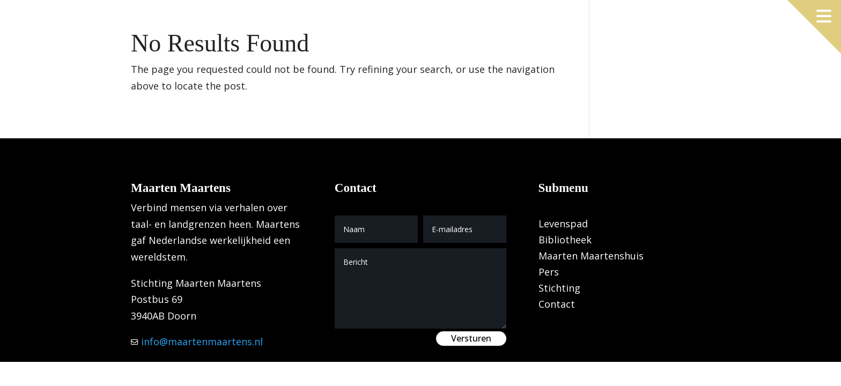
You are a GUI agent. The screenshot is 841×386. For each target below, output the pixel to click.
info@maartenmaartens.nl (200, 341)
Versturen (471, 338)
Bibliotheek (565, 241)
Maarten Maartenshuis (591, 257)
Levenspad (563, 225)
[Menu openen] (824, 16)
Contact (556, 305)
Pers (548, 273)
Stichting (559, 289)
